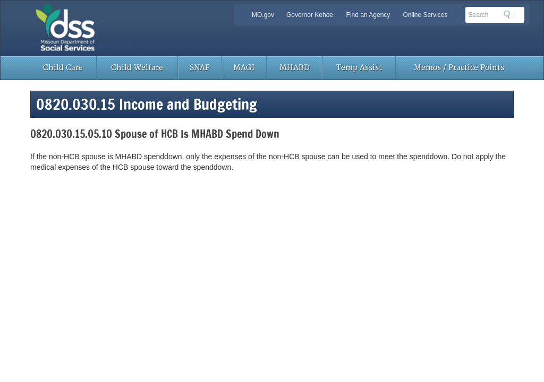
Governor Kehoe (309, 15)
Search (510, 14)
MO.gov (263, 15)
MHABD (294, 67)
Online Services (425, 15)
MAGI (243, 67)
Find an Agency (368, 15)
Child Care (63, 67)
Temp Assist (359, 67)
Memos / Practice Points (459, 67)
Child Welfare (137, 67)
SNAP (200, 67)
